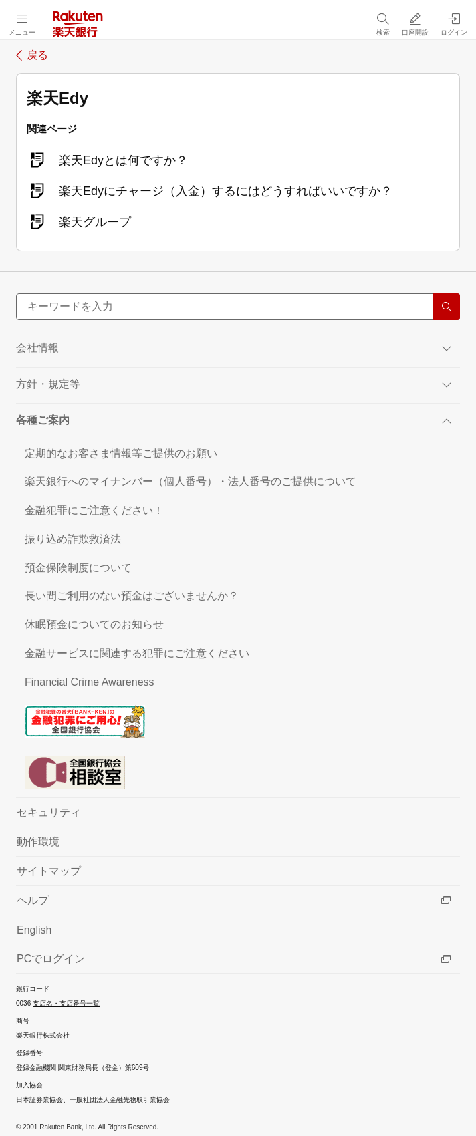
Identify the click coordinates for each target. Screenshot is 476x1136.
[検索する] (446, 306)
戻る (37, 55)
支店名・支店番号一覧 (66, 1003)
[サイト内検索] (238, 306)
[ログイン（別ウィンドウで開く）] (454, 24)
